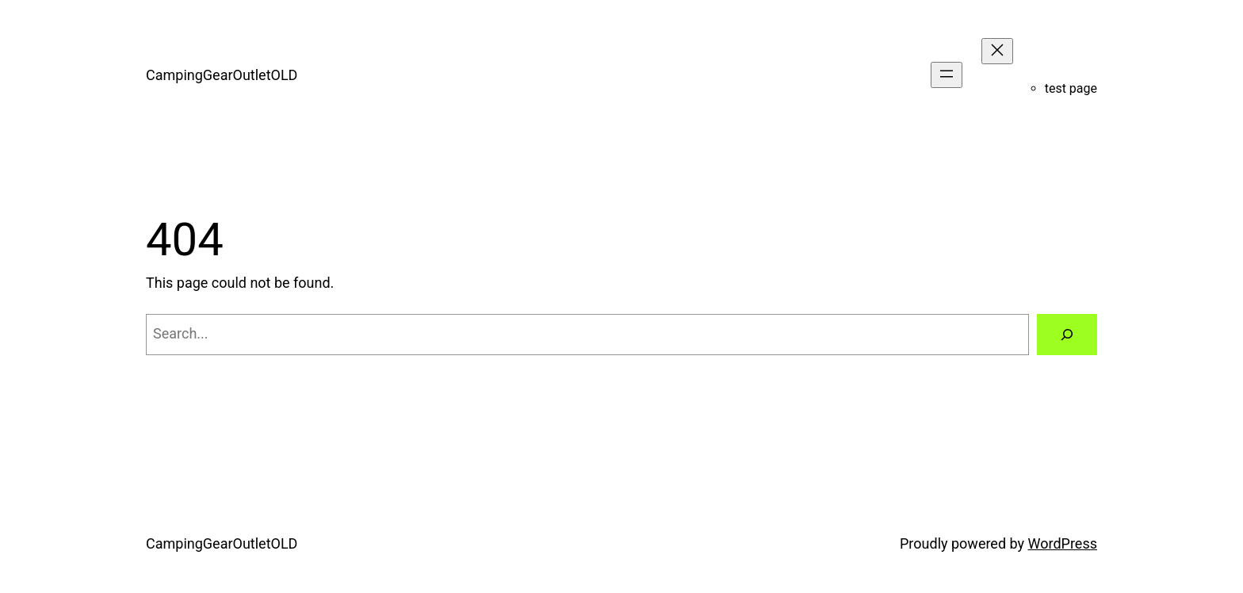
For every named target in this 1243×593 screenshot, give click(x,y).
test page (1071, 88)
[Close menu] (997, 51)
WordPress (1062, 543)
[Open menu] (946, 75)
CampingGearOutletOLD (221, 75)
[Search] (1067, 334)
